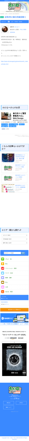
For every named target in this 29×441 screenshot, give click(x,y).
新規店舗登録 (4, 302)
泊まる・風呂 (7, 291)
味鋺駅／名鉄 (4, 126)
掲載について (8, 407)
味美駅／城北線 (12, 126)
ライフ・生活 (4, 124)
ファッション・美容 (8, 268)
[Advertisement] (14, 81)
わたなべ (16, 26)
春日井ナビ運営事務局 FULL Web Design (19, 115)
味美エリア (21, 124)
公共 (4, 287)
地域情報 (2, 13)
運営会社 (8, 402)
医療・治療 (6, 277)
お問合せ (21, 402)
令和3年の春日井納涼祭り (15, 17)
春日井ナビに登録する (14, 309)
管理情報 (16, 21)
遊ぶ (4, 263)
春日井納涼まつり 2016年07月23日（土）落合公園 (20, 156)
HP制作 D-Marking (25, 136)
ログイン (7, 304)
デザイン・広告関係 (13, 124)
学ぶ (4, 282)
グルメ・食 (6, 259)
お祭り (6, 13)
